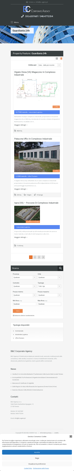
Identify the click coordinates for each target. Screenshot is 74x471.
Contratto (16, 283)
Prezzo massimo (43, 292)
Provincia (16, 274)
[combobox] (49, 65)
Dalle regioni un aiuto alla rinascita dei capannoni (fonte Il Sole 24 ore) (34, 386)
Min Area (17, 300)
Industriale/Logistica (21, 334)
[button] (71, 436)
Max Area (42, 300)
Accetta (37, 452)
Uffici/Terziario (19, 338)
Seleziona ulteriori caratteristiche (23, 315)
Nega (37, 458)
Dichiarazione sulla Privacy (41, 468)
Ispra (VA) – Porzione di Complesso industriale (36, 203)
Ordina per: (32, 65)
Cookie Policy (28, 468)
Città (39, 274)
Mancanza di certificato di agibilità (23, 383)
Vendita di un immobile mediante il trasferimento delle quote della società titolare (37, 374)
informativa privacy (45, 433)
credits (56, 433)
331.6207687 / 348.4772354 (39, 16)
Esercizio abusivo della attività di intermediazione (27, 390)
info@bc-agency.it (42, 2)
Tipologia (41, 283)
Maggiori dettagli (20, 125)
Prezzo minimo (18, 292)
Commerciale (19, 331)
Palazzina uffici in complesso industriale (33, 139)
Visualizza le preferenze (37, 464)
